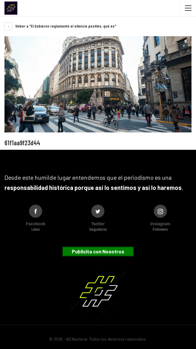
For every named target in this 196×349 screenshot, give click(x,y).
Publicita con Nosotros (98, 251)
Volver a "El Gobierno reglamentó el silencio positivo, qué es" (60, 25)
